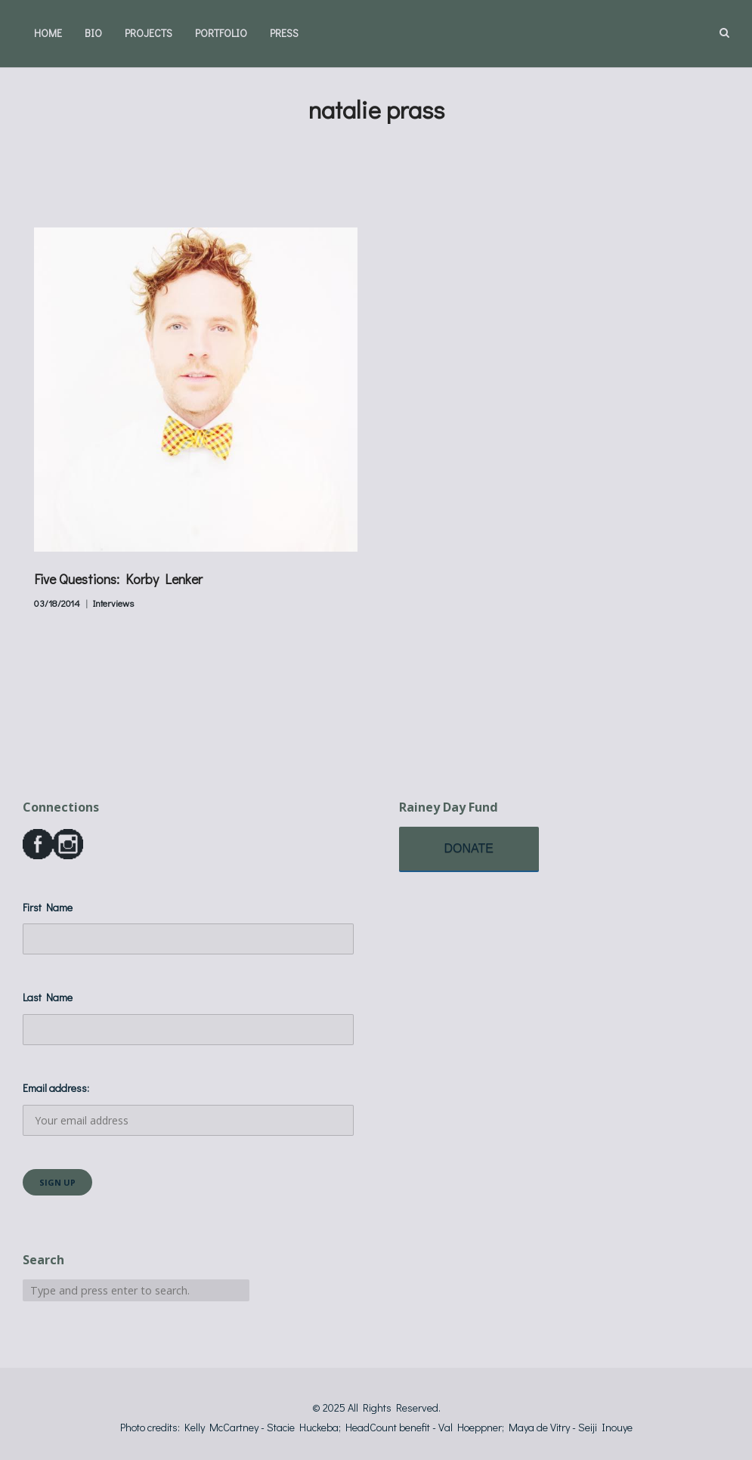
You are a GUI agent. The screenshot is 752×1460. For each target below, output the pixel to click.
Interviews (113, 603)
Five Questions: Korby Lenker (118, 579)
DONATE (469, 848)
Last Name (48, 997)
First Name (48, 907)
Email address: (188, 1108)
